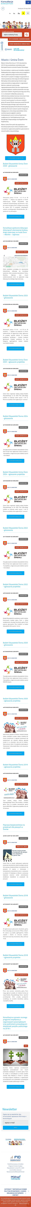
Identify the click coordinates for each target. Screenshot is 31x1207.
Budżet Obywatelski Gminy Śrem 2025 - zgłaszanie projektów (15, 361)
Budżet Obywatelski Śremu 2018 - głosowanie (15, 896)
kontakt (15, 1195)
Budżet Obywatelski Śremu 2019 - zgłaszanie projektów (15, 766)
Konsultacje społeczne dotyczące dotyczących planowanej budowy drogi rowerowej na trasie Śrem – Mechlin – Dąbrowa (15, 231)
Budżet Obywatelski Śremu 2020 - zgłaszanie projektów (15, 699)
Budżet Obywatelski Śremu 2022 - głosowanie (15, 529)
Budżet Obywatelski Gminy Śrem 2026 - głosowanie (15, 165)
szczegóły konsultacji (15, 216)
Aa (10, 13)
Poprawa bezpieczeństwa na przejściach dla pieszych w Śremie (14, 827)
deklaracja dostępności (15, 1193)
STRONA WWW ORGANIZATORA (15, 158)
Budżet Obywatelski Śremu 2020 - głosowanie (15, 644)
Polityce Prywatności (24, 1203)
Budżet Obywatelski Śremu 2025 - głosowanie (15, 296)
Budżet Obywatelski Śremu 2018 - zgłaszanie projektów (15, 956)
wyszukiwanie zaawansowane (19, 39)
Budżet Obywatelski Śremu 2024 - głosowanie (15, 417)
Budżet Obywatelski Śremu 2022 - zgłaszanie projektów (15, 585)
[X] (15, 1205)
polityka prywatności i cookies (15, 1191)
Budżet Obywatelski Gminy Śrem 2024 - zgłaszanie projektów (15, 473)
